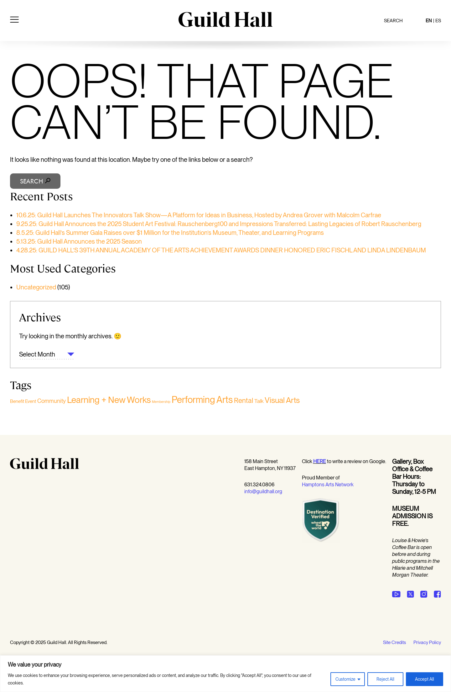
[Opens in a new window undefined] (319, 461)
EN (429, 21)
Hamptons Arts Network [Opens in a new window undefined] (328, 485)
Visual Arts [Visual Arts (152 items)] (282, 400)
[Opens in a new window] (321, 541)
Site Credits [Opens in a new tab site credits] (394, 642)
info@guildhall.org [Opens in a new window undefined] (263, 491)
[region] (225, 673)
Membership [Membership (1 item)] (161, 402)
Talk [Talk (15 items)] (258, 401)
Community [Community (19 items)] (51, 400)
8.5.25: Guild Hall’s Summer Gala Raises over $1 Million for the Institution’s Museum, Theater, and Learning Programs (170, 232)
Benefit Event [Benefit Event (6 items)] (23, 401)
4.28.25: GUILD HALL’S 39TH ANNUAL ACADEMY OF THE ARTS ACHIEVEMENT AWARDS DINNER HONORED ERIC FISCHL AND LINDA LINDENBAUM (221, 250)
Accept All (424, 679)
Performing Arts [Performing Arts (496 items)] (202, 399)
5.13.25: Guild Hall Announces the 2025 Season (79, 241)
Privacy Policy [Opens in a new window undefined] (427, 642)
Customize (345, 679)
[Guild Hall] (225, 25)
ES (438, 21)
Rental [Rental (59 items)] (243, 400)
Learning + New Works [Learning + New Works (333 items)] (109, 399)
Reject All (385, 679)
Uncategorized (36, 287)
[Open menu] (14, 21)
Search (393, 21)
